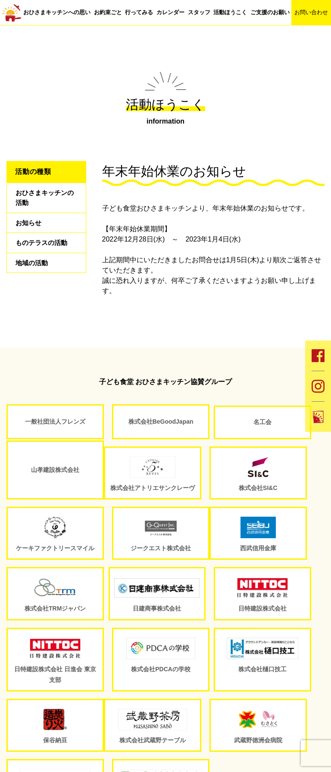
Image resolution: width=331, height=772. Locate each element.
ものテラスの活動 (43, 247)
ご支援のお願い (270, 12)
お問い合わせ (311, 12)
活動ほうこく (230, 12)
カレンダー (170, 12)
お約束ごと (108, 12)
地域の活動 (33, 269)
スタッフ (199, 12)
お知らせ (29, 225)
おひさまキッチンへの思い (57, 12)
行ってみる (139, 12)
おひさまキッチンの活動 (43, 199)
